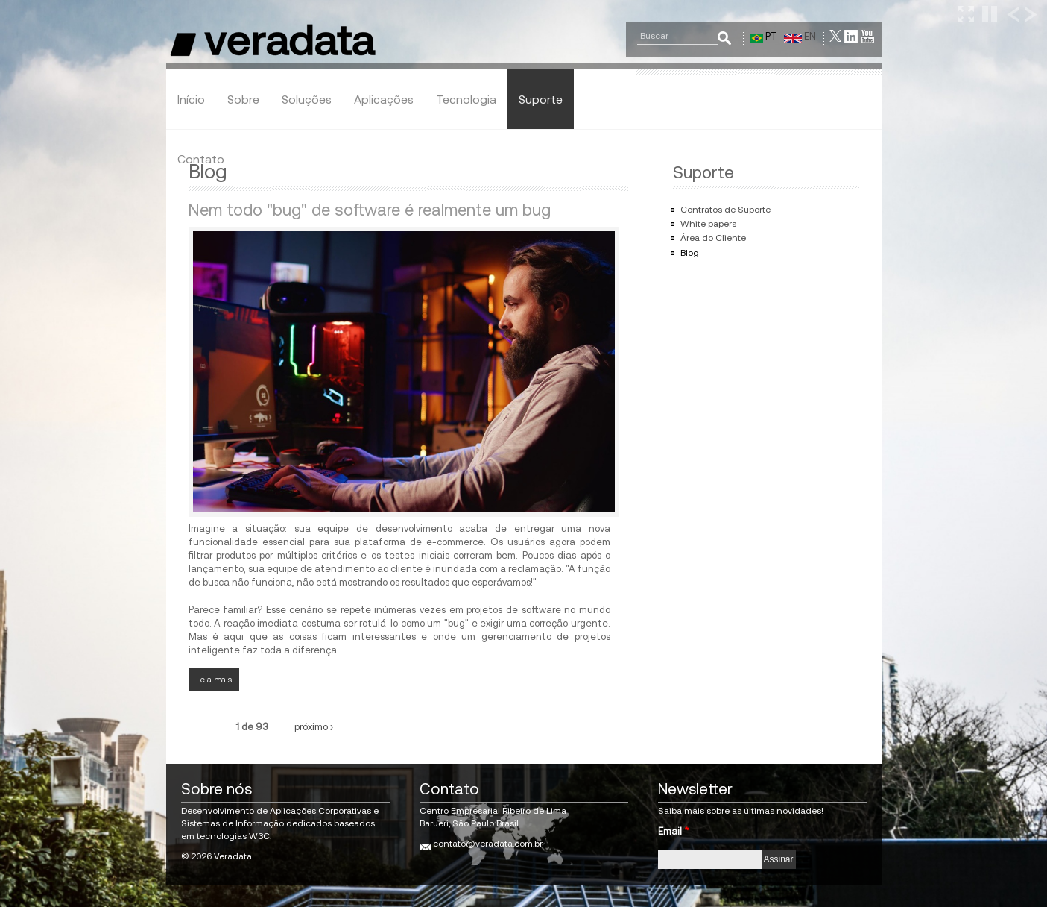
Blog (689, 253)
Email (673, 831)
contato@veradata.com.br (488, 843)
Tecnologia (466, 99)
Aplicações (384, 99)
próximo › (313, 726)
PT (763, 36)
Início (191, 99)
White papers (708, 224)
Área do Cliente (713, 238)
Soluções (307, 99)
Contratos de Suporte (725, 209)
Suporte (541, 99)
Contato (200, 159)
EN (800, 36)
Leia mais (217, 678)
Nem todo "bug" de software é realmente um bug (370, 209)
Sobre (243, 99)
